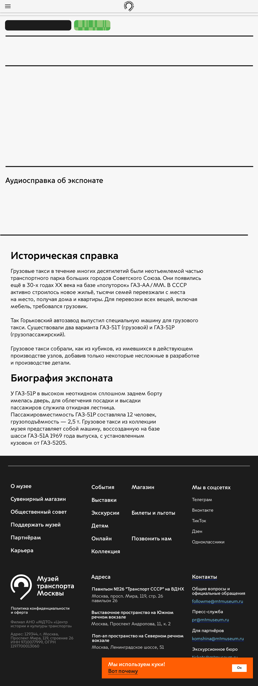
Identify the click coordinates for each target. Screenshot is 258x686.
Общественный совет (39, 512)
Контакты (204, 577)
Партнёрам (26, 538)
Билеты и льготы (153, 513)
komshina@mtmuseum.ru (218, 639)
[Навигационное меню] (8, 6)
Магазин (143, 487)
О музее (21, 486)
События (102, 487)
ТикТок (199, 521)
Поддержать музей (36, 525)
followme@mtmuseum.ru (217, 601)
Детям (99, 526)
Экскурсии (105, 513)
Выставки (104, 500)
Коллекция (105, 551)
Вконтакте (202, 510)
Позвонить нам (152, 539)
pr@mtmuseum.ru (210, 620)
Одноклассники (208, 542)
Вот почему (123, 671)
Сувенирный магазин (38, 499)
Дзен (197, 531)
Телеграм (202, 500)
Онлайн (101, 539)
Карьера (22, 550)
